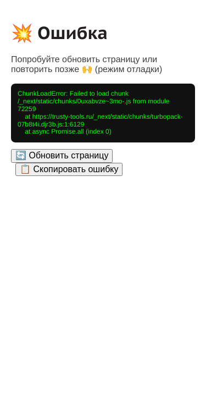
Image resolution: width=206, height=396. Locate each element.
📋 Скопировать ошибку (69, 169)
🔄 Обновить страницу (61, 155)
